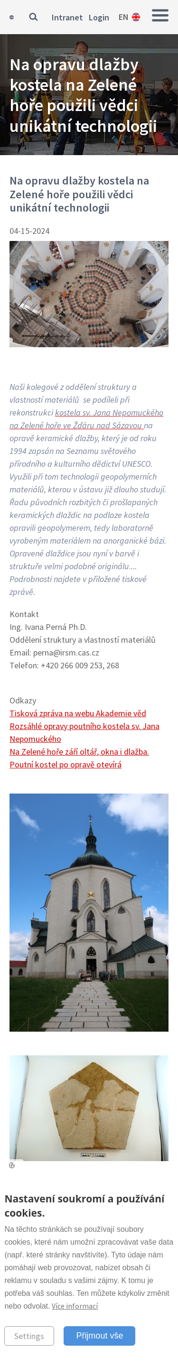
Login (99, 17)
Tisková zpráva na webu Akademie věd (77, 713)
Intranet (67, 17)
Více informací (75, 1306)
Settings (29, 1335)
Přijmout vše (99, 1335)
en (124, 16)
